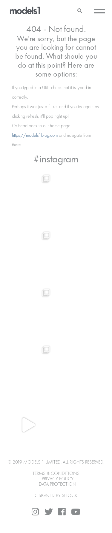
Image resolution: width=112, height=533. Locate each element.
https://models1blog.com (35, 135)
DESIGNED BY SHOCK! (56, 495)
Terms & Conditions (56, 473)
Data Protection (57, 484)
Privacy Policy (57, 479)
